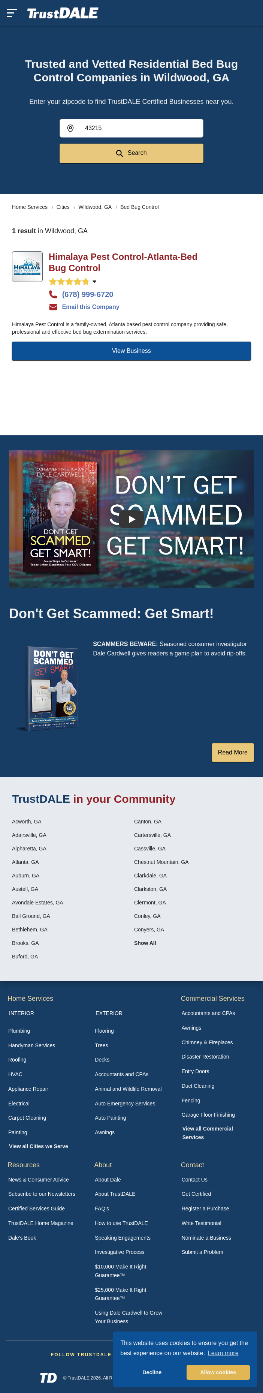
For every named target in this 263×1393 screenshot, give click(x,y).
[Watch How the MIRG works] (131, 519)
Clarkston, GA (150, 889)
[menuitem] (45, 1031)
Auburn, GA (25, 876)
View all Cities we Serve (38, 1146)
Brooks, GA (25, 943)
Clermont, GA (150, 903)
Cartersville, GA (152, 835)
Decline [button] (151, 1372)
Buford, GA (25, 957)
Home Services (30, 207)
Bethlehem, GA (30, 930)
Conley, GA (147, 916)
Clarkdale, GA (150, 876)
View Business (131, 351)
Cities (64, 207)
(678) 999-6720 (81, 294)
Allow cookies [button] (218, 1372)
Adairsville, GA (29, 835)
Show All (145, 943)
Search (131, 153)
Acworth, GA (27, 822)
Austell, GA (25, 889)
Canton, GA (147, 822)
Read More (233, 752)
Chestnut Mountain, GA (161, 862)
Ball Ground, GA (31, 916)
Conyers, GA (149, 930)
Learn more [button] (223, 1353)
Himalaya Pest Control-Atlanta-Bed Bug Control (123, 262)
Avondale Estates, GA (37, 903)
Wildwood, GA (96, 207)
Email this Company (84, 307)
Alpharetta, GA (29, 849)
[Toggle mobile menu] (11, 13)
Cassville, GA (150, 849)
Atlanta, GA (25, 862)
